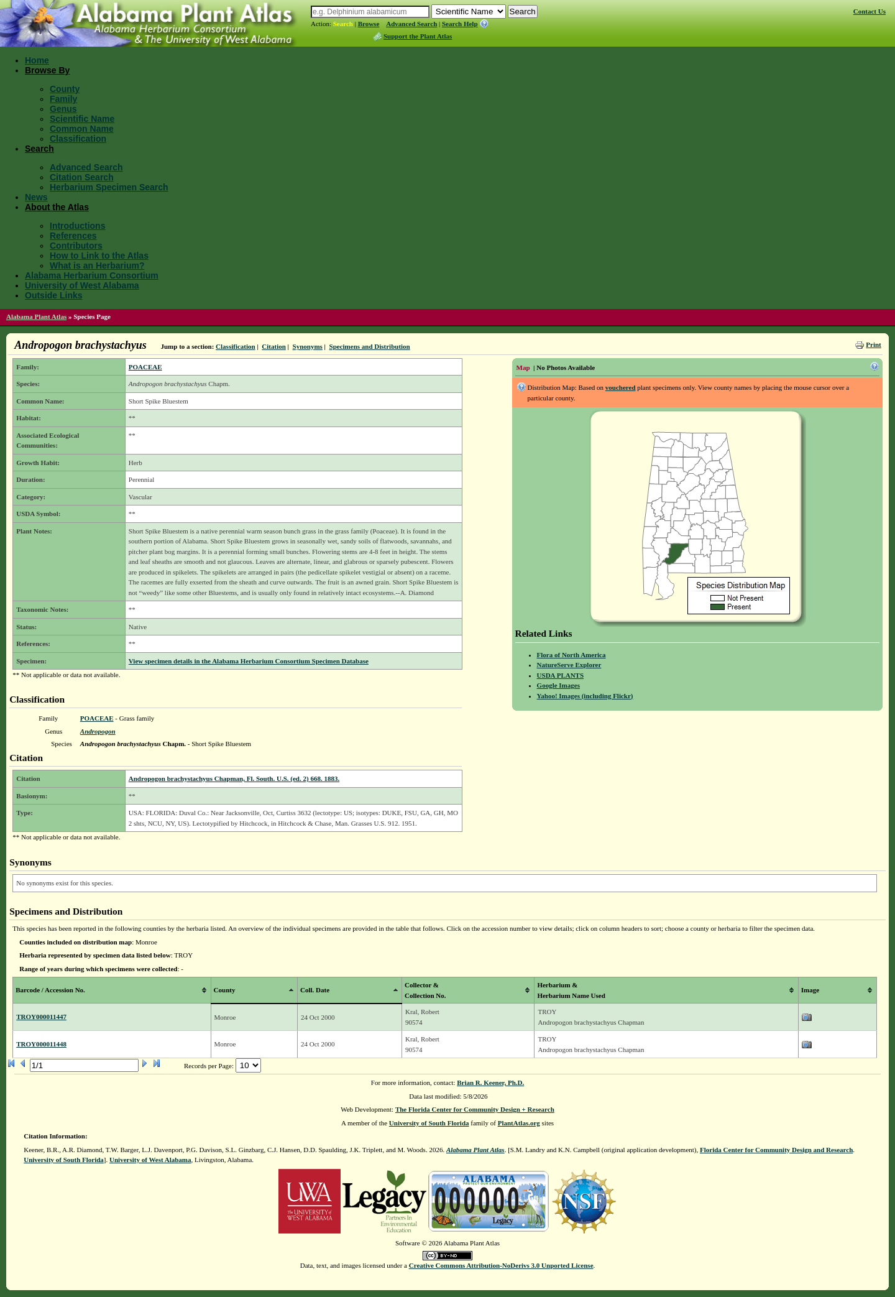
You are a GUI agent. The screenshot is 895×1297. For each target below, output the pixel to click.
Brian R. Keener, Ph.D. (490, 1082)
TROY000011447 (41, 1016)
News (36, 197)
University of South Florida (429, 1123)
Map (523, 367)
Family (63, 99)
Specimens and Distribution (369, 346)
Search (343, 23)
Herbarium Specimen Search (109, 187)
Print (873, 344)
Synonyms (308, 346)
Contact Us (869, 11)
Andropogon (98, 731)
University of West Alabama (82, 285)
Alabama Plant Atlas (36, 316)
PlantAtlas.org (519, 1123)
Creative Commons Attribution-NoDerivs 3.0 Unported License (501, 1265)
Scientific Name (82, 119)
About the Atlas (57, 207)
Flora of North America (571, 654)
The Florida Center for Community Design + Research (474, 1109)
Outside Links (54, 295)
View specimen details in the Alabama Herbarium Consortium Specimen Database (249, 661)
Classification (78, 139)
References (73, 236)
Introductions (77, 226)
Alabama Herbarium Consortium (91, 275)
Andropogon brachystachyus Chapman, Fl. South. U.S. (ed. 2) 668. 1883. (234, 778)
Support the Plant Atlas (417, 36)
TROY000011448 (41, 1044)
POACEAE (145, 367)
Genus (63, 109)
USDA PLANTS (560, 675)
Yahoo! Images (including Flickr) (585, 695)
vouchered (620, 387)
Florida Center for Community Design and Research (776, 1149)
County (65, 89)
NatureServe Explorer (569, 664)
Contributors (76, 246)
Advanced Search (411, 23)
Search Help (460, 23)
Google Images (558, 685)
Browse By (47, 70)
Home (37, 60)
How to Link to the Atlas (99, 256)
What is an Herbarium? (97, 265)
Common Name (82, 129)
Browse (369, 23)
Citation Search (82, 177)
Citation (274, 346)
